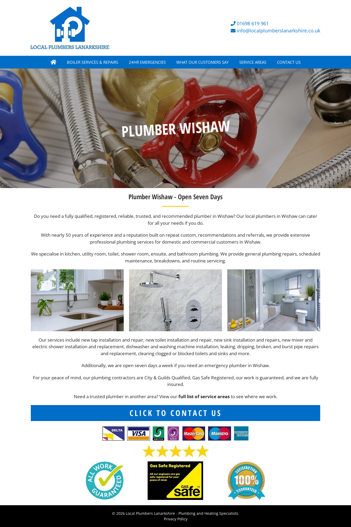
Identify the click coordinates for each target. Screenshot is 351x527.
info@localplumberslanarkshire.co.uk (278, 30)
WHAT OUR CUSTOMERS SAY (202, 62)
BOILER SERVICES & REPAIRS (92, 62)
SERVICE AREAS (252, 62)
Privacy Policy (175, 518)
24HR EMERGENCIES (147, 62)
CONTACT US (289, 62)
